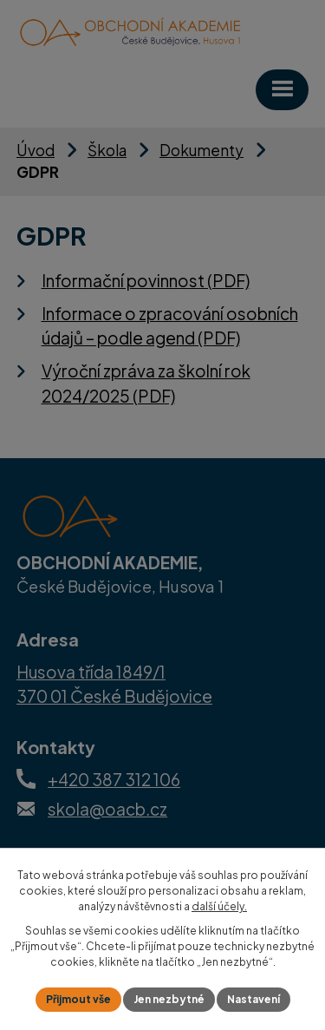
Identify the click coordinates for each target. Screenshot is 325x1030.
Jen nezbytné (169, 999)
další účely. (219, 906)
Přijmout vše (78, 999)
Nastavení (253, 999)
